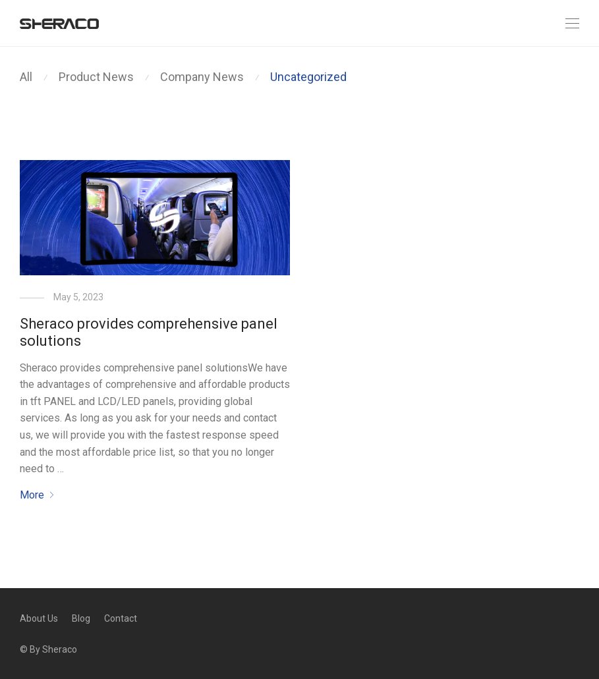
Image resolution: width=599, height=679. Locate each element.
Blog (81, 618)
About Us (39, 618)
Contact (120, 618)
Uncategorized (308, 77)
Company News (202, 77)
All (26, 77)
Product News (96, 77)
